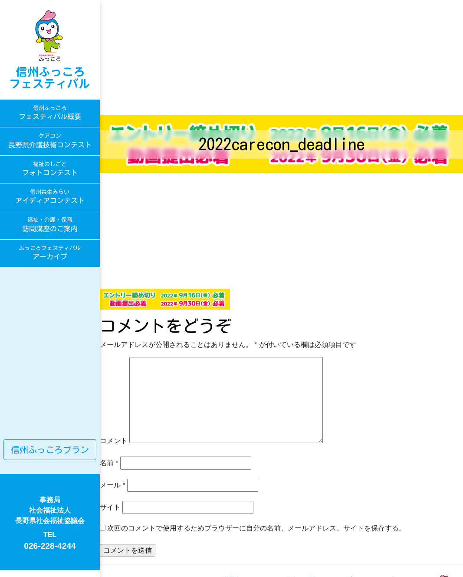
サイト (110, 507)
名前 (109, 463)
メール (112, 485)
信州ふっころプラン (50, 449)
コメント (114, 440)
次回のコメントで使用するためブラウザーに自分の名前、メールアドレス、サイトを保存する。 (256, 528)
